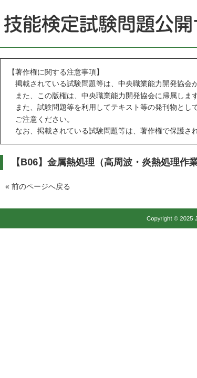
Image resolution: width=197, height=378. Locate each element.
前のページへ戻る (41, 186)
